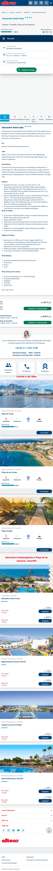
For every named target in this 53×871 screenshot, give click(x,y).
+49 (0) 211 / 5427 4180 (26, 347)
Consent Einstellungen (9, 863)
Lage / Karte (34, 118)
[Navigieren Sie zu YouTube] (18, 830)
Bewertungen (25, 117)
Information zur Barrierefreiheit (37, 860)
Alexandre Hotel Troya (10, 598)
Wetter (41, 117)
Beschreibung (4, 117)
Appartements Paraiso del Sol (13, 661)
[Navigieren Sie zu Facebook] (4, 830)
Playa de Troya (8, 414)
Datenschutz (6, 860)
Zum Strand (44, 433)
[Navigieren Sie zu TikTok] (23, 830)
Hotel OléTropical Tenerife (12, 778)
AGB (3, 857)
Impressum (30, 857)
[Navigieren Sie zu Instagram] (8, 830)
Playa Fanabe (7, 531)
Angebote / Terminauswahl (37, 308)
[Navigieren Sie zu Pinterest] (13, 830)
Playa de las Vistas (9, 472)
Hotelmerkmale (15, 117)
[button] (26, 810)
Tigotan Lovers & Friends (11, 725)
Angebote (49, 117)
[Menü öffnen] (51, 3)
